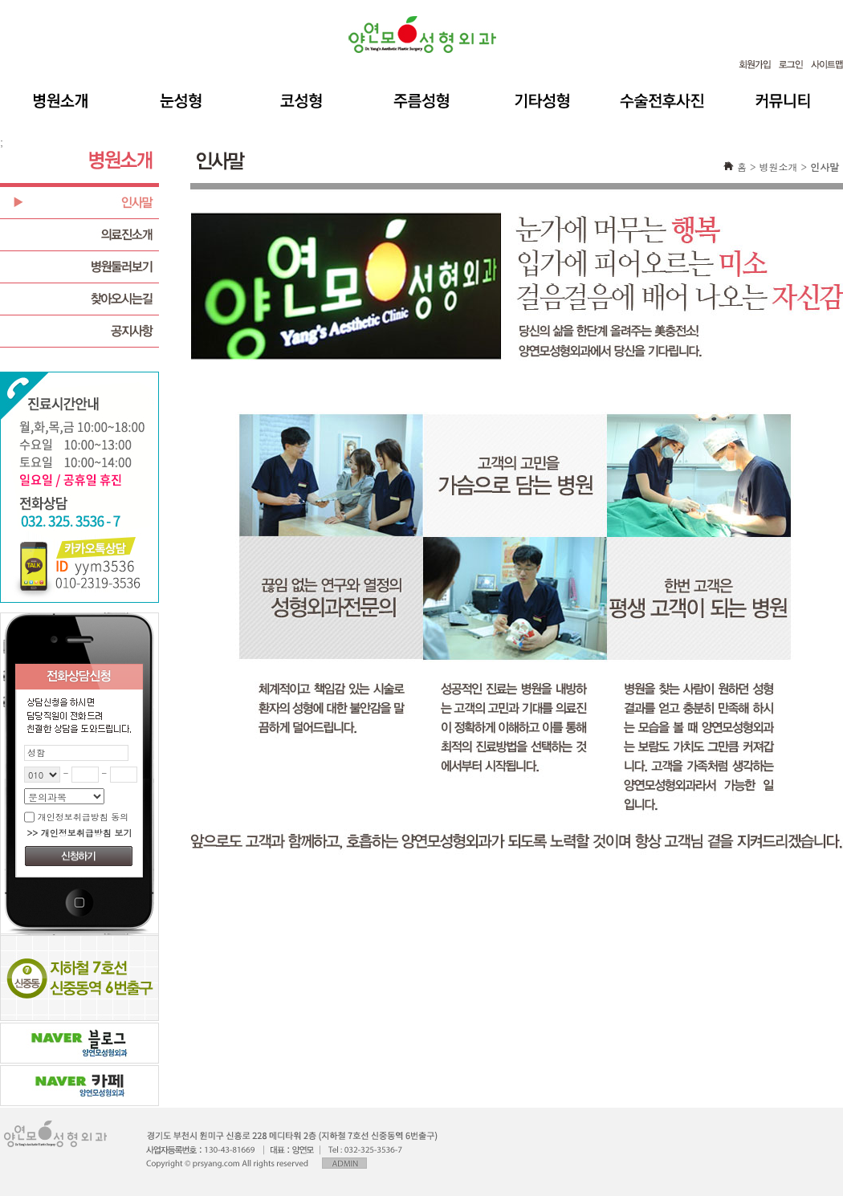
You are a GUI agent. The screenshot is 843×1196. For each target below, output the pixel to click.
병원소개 (778, 166)
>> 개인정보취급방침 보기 (79, 833)
